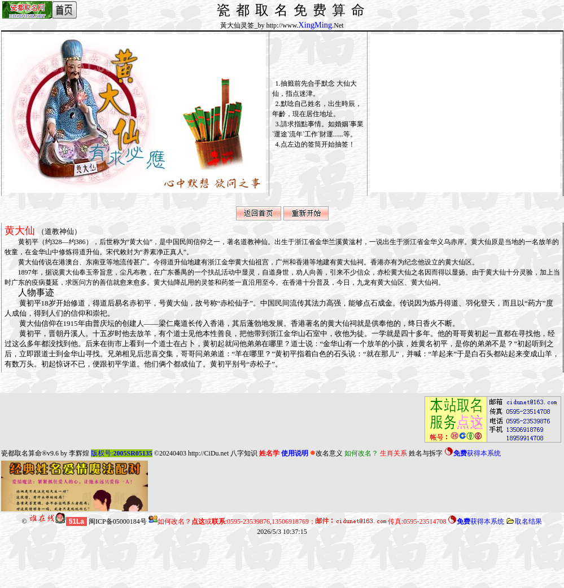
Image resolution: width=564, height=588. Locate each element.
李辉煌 (79, 453)
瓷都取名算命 (21, 453)
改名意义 (326, 453)
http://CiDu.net (208, 453)
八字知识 (243, 453)
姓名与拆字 (426, 453)
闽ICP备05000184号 (118, 521)
